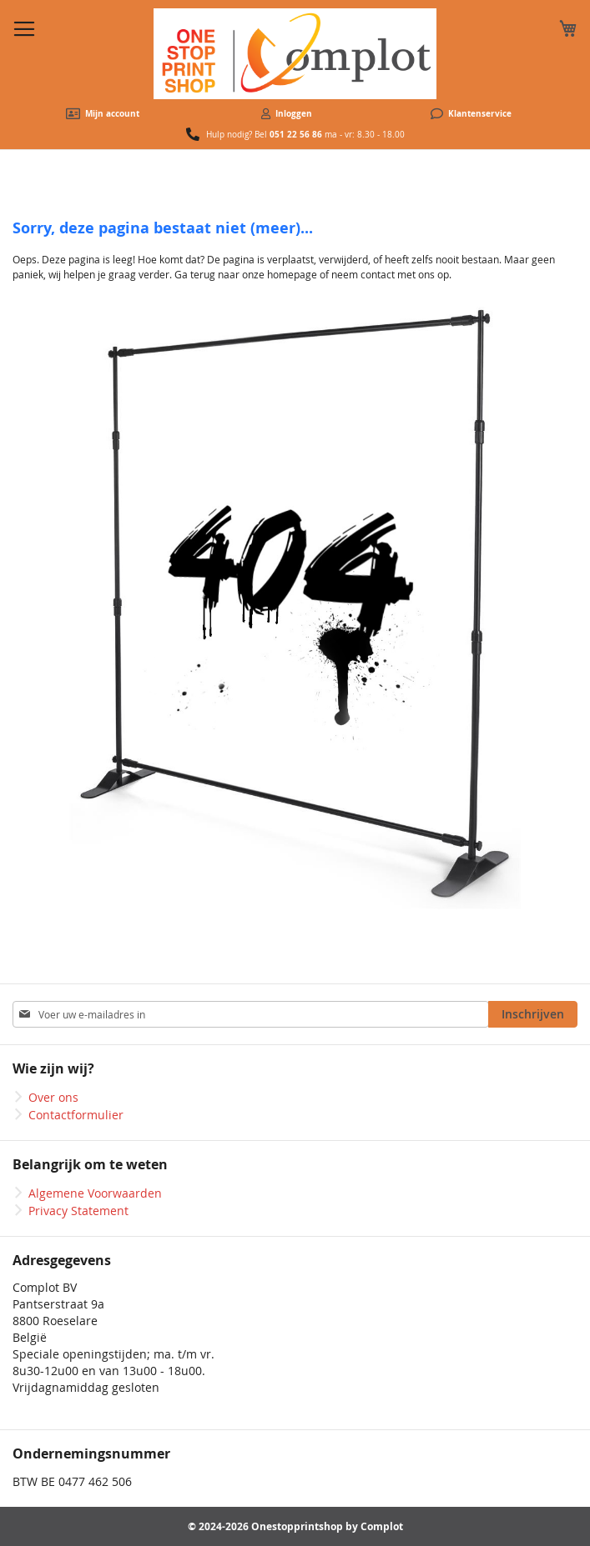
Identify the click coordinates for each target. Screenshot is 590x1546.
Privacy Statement (78, 1210)
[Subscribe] (532, 1014)
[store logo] (295, 53)
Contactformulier (76, 1115)
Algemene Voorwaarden (95, 1193)
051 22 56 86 (296, 134)
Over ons (53, 1097)
